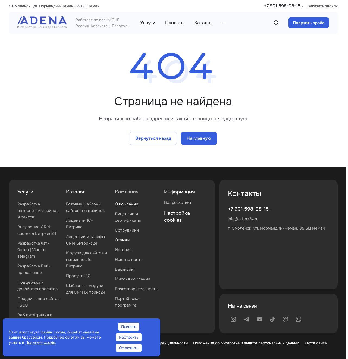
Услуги (25, 192)
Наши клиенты (129, 259)
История (123, 249)
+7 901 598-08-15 (282, 6)
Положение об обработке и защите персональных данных (246, 343)
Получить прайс (308, 23)
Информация (179, 192)
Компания (127, 192)
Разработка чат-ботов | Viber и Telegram (33, 250)
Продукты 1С (78, 276)
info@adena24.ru (243, 218)
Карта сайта (315, 343)
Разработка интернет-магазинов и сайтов (37, 210)
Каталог (75, 192)
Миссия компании (132, 279)
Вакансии (124, 269)
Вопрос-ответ (178, 202)
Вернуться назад (153, 138)
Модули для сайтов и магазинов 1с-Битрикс (86, 259)
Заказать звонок (323, 6)
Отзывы (122, 240)
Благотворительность (136, 289)
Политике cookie (40, 342)
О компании (126, 204)
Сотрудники (127, 230)
